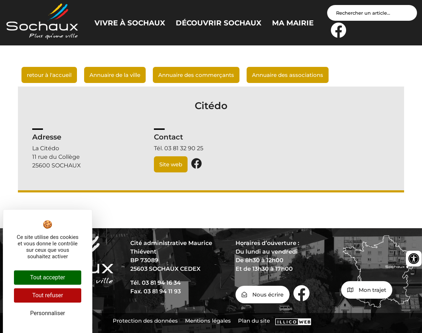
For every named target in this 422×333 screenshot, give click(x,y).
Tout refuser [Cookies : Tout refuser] (47, 295)
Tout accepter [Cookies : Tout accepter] (47, 277)
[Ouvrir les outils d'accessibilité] (414, 258)
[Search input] (372, 13)
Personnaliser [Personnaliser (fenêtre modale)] (47, 313)
